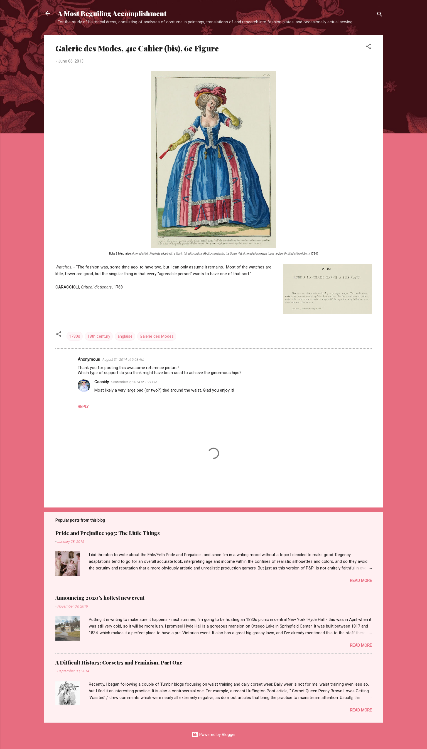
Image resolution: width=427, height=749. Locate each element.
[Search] (379, 15)
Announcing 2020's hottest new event (99, 597)
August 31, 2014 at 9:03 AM (123, 359)
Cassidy (101, 381)
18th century (98, 336)
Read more (361, 580)
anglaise (124, 336)
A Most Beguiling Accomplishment (112, 13)
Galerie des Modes (157, 336)
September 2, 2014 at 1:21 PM (134, 382)
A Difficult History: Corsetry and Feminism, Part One (118, 662)
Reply (83, 406)
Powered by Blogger (214, 734)
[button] (368, 47)
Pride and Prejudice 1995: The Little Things (107, 533)
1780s (74, 336)
